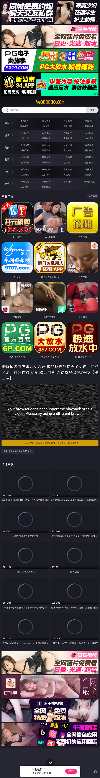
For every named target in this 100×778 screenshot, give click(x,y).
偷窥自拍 (25, 157)
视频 (7, 135)
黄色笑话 (68, 174)
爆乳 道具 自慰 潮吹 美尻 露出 (18, 451)
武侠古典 (89, 169)
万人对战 (68, 121)
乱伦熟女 (68, 150)
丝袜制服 (46, 138)
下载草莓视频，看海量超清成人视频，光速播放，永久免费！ (59, 443)
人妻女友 (68, 169)
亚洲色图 (46, 157)
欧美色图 (68, 157)
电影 (7, 147)
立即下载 (71, 771)
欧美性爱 (89, 145)
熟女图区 (68, 162)
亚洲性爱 (25, 145)
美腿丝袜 (25, 162)
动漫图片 (89, 157)
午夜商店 (46, 181)
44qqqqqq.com (49, 102)
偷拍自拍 (46, 145)
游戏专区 (89, 121)
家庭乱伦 (46, 169)
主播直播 (68, 138)
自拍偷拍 (46, 133)
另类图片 (89, 162)
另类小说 (46, 174)
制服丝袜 (25, 150)
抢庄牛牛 (89, 126)
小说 (7, 171)
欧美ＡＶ (68, 133)
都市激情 (25, 169)
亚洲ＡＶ (25, 133)
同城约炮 (25, 181)
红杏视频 (25, 186)
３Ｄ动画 (89, 133)
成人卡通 (68, 145)
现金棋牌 (68, 126)
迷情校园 (25, 174)
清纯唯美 (46, 162)
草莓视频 (68, 181)
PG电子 (24, 121)
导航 (7, 183)
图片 (7, 159)
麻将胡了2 (25, 126)
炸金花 (46, 126)
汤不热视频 (89, 181)
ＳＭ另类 (89, 138)
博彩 (7, 123)
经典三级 (46, 150)
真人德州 (46, 121)
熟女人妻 (25, 138)
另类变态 (89, 150)
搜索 (92, 109)
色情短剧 (46, 186)
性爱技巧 (89, 174)
